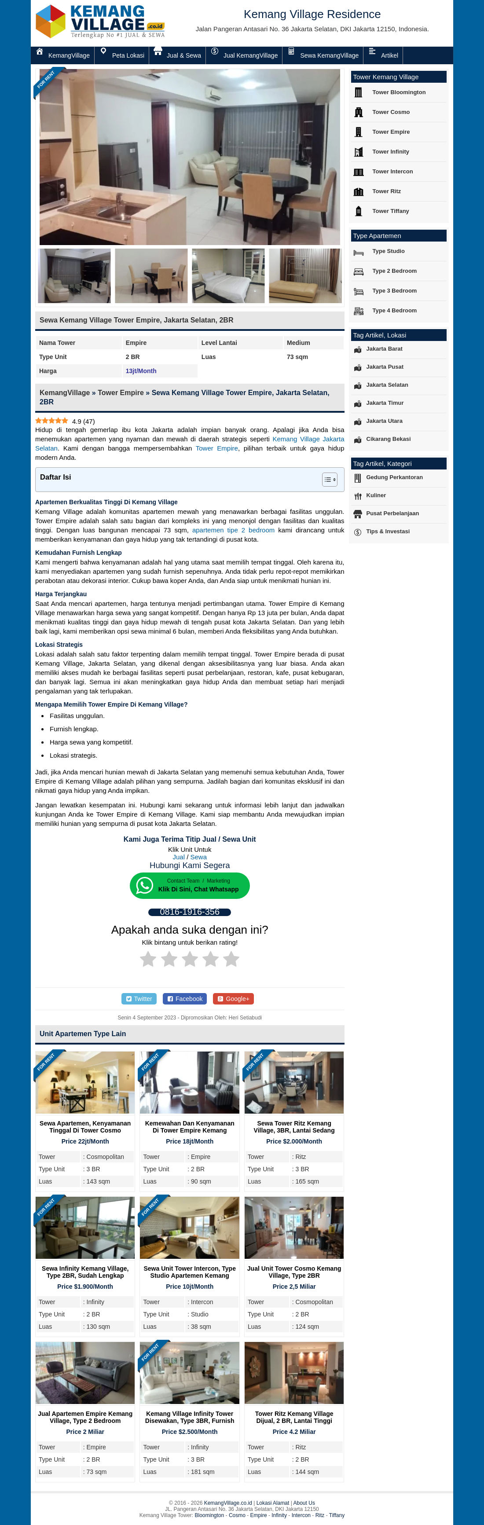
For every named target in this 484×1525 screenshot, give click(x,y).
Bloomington (209, 1515)
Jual (178, 857)
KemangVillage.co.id (228, 1503)
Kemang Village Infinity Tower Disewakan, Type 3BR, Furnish (190, 1417)
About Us (304, 1503)
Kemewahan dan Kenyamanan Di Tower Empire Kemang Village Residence (190, 1130)
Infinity (279, 1515)
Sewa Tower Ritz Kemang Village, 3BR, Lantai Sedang (294, 1127)
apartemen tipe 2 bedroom (233, 530)
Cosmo (237, 1515)
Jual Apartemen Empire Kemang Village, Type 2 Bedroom (85, 1417)
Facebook (185, 998)
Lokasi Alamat (273, 1503)
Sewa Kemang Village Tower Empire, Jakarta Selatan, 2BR (136, 320)
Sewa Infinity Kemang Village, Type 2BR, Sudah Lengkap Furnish (85, 1275)
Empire (258, 1515)
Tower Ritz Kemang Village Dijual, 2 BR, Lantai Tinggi (294, 1417)
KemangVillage (65, 392)
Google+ (233, 998)
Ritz (320, 1515)
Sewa (199, 857)
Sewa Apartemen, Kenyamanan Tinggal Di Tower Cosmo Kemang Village (85, 1130)
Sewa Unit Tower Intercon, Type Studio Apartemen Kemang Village (189, 1275)
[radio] (148, 960)
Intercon (301, 1515)
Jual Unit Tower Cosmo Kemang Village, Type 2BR (294, 1272)
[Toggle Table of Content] (325, 479)
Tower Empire (121, 392)
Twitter (139, 998)
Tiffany (337, 1515)
